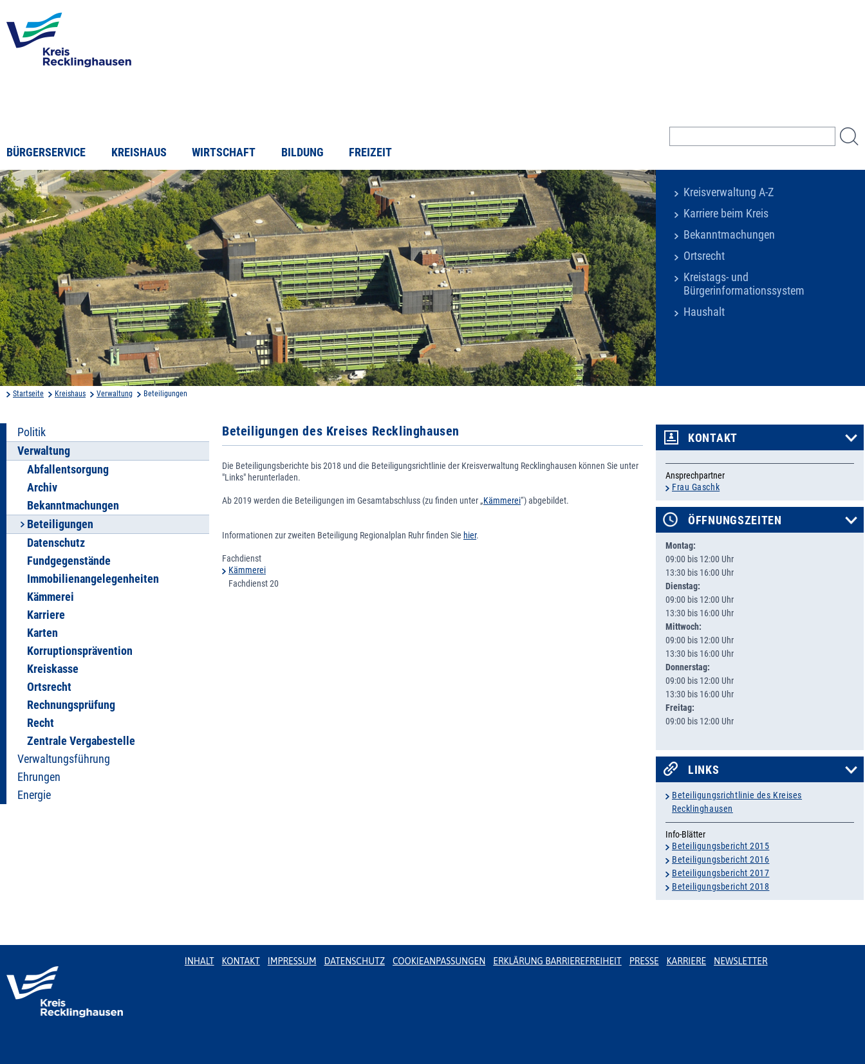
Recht (40, 723)
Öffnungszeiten (735, 520)
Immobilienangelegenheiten (93, 579)
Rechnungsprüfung (71, 705)
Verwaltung (115, 393)
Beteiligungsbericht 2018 (720, 886)
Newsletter (740, 961)
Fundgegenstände (69, 561)
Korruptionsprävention (80, 651)
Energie (34, 795)
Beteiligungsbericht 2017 (720, 873)
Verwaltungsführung (63, 759)
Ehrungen (38, 777)
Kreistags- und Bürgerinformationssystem (744, 284)
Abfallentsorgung (68, 469)
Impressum (292, 961)
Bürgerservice (46, 152)
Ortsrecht (704, 256)
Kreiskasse (53, 669)
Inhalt (199, 961)
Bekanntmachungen (729, 234)
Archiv (42, 487)
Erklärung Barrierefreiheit (557, 961)
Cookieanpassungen (439, 961)
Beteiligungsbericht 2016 (720, 859)
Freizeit (370, 152)
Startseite (28, 393)
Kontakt (713, 438)
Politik (31, 432)
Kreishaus (139, 152)
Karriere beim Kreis (726, 213)
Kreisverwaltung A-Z (729, 192)
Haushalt (704, 312)
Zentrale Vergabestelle (81, 741)
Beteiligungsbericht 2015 (720, 846)
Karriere (46, 615)
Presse (644, 961)
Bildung (302, 152)
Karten (42, 633)
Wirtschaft (224, 152)
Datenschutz (56, 543)
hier (469, 535)
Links (704, 770)
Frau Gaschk (696, 487)
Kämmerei (50, 597)
